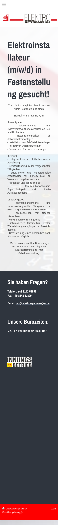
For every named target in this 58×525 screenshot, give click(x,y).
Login (53, 508)
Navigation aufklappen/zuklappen (29, 4)
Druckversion (10, 508)
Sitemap (23, 508)
